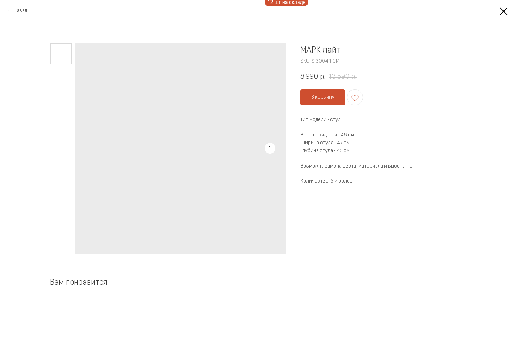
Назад (20, 11)
